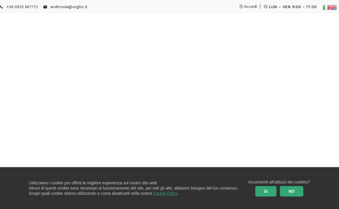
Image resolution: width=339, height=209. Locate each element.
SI (266, 191)
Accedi (248, 6)
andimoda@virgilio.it (69, 7)
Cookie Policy (165, 193)
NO (292, 191)
